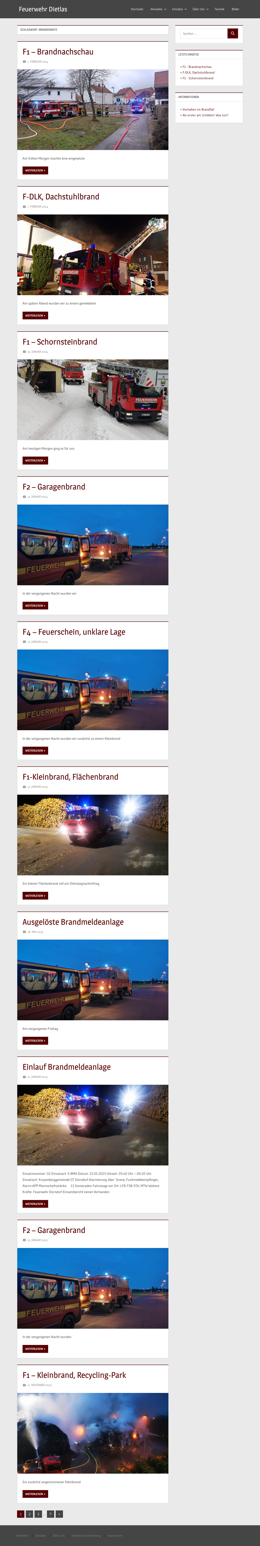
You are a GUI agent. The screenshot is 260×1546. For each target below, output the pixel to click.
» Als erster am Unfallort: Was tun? (204, 115)
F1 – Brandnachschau (58, 52)
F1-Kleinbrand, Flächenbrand (70, 777)
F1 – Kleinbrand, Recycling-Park (74, 1375)
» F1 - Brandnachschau (196, 67)
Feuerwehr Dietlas (43, 9)
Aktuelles (159, 9)
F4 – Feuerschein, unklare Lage (74, 632)
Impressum (114, 1535)
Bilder (235, 9)
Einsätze (179, 9)
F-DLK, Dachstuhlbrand (61, 196)
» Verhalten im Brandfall (197, 109)
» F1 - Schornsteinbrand (196, 78)
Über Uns (201, 9)
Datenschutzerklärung (86, 1535)
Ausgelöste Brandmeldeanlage (73, 922)
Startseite (137, 9)
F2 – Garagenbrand (54, 487)
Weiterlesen (34, 170)
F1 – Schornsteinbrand (60, 342)
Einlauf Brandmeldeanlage (67, 1067)
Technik (219, 9)
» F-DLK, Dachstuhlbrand (197, 72)
